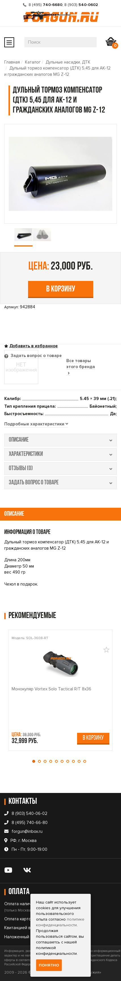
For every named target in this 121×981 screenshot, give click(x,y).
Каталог (33, 62)
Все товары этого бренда (80, 367)
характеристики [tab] (60, 454)
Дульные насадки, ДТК (68, 62)
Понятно (49, 965)
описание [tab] (60, 440)
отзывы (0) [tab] (60, 468)
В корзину (60, 289)
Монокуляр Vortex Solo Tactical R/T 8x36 (51, 689)
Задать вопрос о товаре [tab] (36, 355)
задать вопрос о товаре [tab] (60, 483)
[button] (35, 761)
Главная (12, 62)
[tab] (36, 424)
